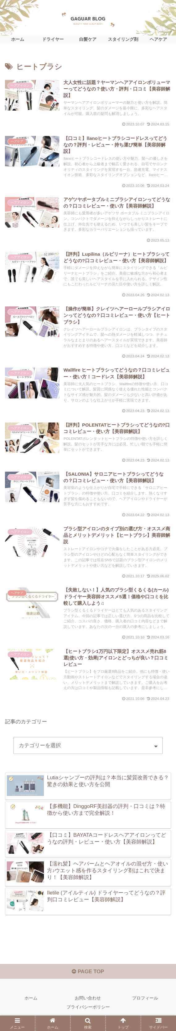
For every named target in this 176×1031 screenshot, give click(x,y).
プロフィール (145, 1001)
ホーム (30, 1001)
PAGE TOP (87, 975)
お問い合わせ (88, 1001)
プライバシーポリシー (88, 1011)
